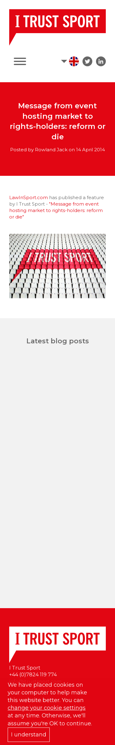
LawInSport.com (28, 197)
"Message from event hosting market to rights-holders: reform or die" (56, 210)
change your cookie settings (47, 707)
